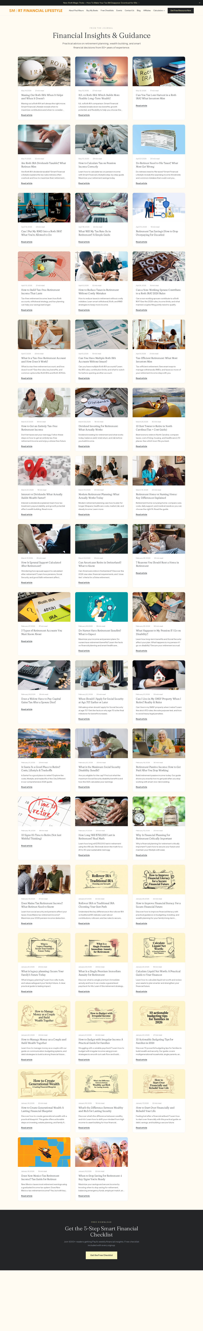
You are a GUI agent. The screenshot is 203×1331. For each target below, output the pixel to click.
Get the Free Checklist (101, 1255)
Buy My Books (92, 10)
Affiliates (147, 10)
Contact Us (129, 10)
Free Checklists (107, 10)
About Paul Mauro (76, 10)
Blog (139, 10)
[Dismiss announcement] (199, 2)
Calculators (159, 10)
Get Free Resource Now (180, 10)
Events (119, 10)
